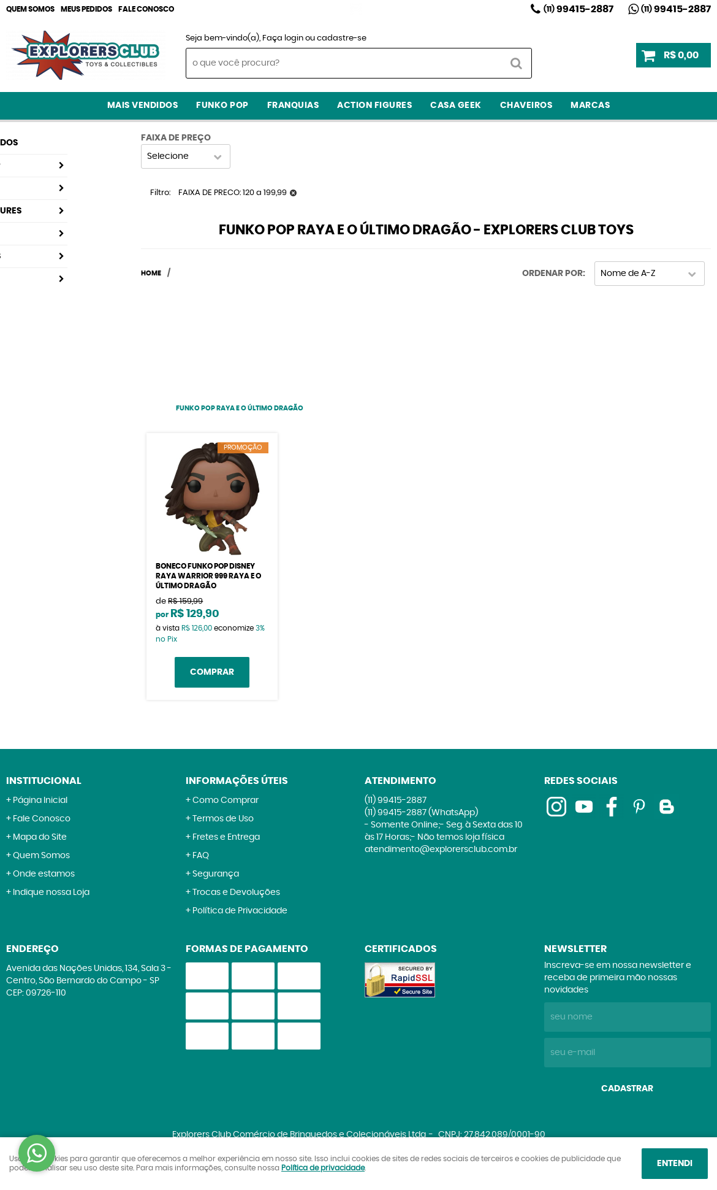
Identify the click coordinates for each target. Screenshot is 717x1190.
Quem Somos (30, 9)
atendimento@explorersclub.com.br (441, 849)
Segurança (215, 874)
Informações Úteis (237, 781)
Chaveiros (526, 105)
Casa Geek (456, 105)
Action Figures (374, 105)
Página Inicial (40, 800)
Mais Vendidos (142, 105)
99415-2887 (578, 9)
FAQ (200, 855)
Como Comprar (225, 800)
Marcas (590, 105)
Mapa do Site (40, 837)
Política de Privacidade (239, 911)
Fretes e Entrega (226, 837)
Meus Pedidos (86, 9)
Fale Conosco (146, 9)
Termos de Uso (223, 819)
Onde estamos (44, 874)
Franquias (293, 105)
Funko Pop (222, 105)
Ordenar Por (552, 273)
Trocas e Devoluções (236, 892)
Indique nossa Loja (51, 892)
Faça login (282, 38)
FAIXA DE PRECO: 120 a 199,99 (232, 193)
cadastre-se (341, 38)
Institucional (44, 781)
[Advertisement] (239, 336)
